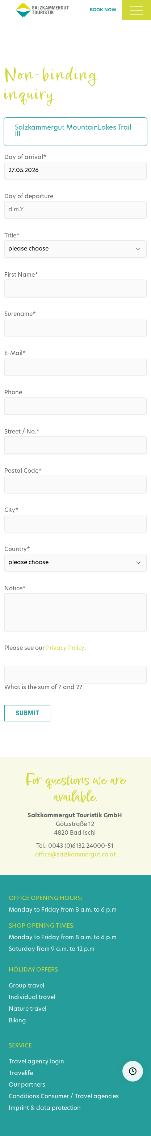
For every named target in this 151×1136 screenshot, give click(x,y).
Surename (20, 314)
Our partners (27, 1085)
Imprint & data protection (45, 1108)
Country (20, 549)
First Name (21, 275)
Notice (20, 589)
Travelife (21, 1073)
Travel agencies (97, 1097)
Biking (17, 1021)
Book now (103, 10)
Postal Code (23, 471)
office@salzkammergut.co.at (75, 855)
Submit (27, 713)
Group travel (26, 986)
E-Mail (20, 353)
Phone (13, 393)
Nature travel (27, 1009)
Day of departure (28, 197)
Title (20, 236)
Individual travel (32, 998)
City (20, 510)
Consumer (55, 1097)
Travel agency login (36, 1062)
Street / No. (21, 432)
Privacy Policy (65, 648)
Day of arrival (25, 157)
